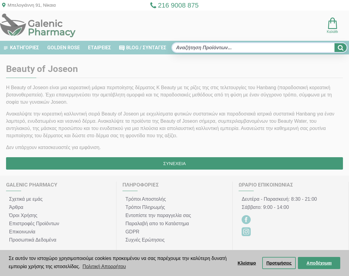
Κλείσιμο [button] (247, 263)
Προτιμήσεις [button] (279, 263)
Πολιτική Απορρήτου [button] (104, 266)
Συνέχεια (174, 163)
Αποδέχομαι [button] (319, 263)
